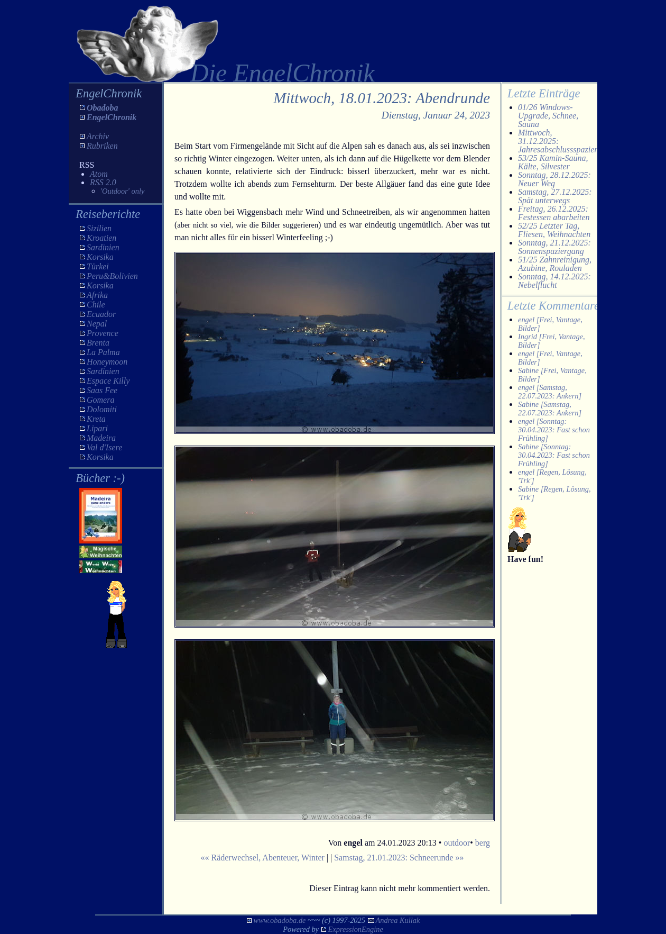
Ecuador (101, 314)
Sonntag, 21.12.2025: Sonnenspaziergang (554, 247)
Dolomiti (102, 409)
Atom (99, 173)
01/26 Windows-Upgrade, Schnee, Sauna (548, 116)
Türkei (98, 266)
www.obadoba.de (280, 920)
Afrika (97, 295)
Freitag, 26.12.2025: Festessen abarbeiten (554, 213)
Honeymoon (107, 361)
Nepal (97, 323)
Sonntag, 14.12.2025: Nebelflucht (554, 280)
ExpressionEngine (355, 929)
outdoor (456, 842)
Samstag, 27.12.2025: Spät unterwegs (555, 196)
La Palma (103, 352)
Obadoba (102, 107)
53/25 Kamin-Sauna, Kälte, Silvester (553, 162)
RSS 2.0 (103, 182)
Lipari (97, 428)
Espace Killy (108, 380)
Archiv (98, 136)
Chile (96, 304)
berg (482, 842)
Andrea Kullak (398, 920)
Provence (102, 333)
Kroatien (101, 237)
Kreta (96, 418)
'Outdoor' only (122, 191)
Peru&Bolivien (112, 275)
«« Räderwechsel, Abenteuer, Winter (262, 857)
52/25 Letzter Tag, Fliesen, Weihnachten (554, 230)
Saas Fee (102, 390)
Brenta (98, 342)
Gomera (100, 399)
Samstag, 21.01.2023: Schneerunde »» (399, 857)
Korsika (100, 256)
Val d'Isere (104, 447)
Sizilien (99, 228)
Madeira (101, 437)
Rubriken (102, 145)
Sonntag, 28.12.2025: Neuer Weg (554, 179)
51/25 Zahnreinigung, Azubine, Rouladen (554, 264)
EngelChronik (111, 117)
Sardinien (103, 247)
